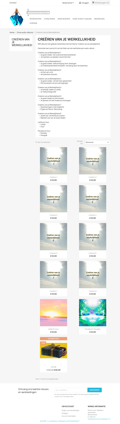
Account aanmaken (69, 416)
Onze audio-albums (82, 19)
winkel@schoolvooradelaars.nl (99, 419)
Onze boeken (63, 19)
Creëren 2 (92, 177)
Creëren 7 (53, 291)
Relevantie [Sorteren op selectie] (97, 142)
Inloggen (65, 413)
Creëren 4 (92, 215)
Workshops (35, 19)
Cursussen (49, 19)
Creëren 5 (53, 253)
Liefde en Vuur (53, 329)
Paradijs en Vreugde (92, 329)
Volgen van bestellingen (70, 410)
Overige (33, 23)
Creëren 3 (53, 215)
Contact (13, 3)
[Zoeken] (38, 12)
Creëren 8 (92, 291)
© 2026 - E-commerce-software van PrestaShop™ (60, 421)
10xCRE (53, 367)
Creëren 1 (53, 177)
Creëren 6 (92, 253)
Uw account (68, 406)
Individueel (99, 19)
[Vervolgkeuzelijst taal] (68, 3)
